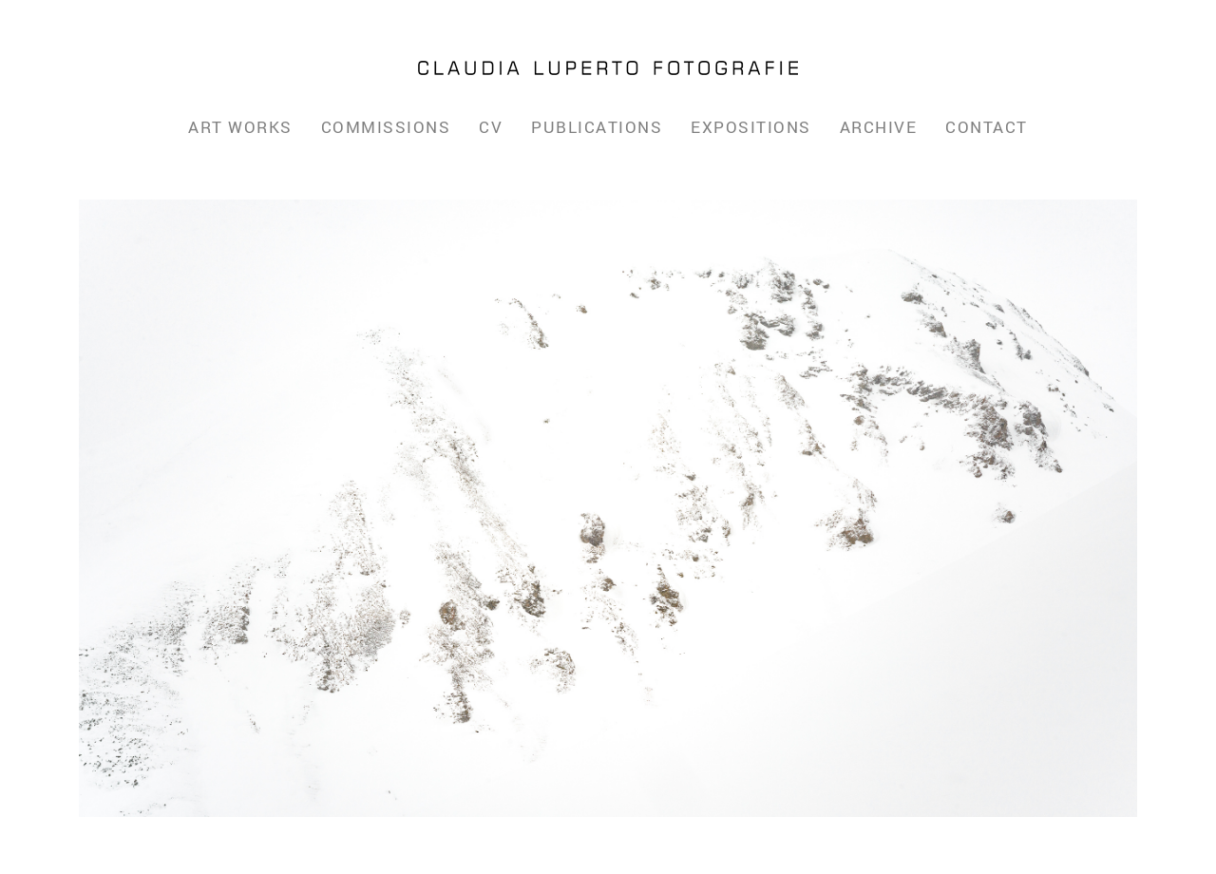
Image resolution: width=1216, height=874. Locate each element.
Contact (986, 127)
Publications (596, 127)
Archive (879, 127)
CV (491, 127)
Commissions (386, 127)
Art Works (240, 127)
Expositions (751, 127)
